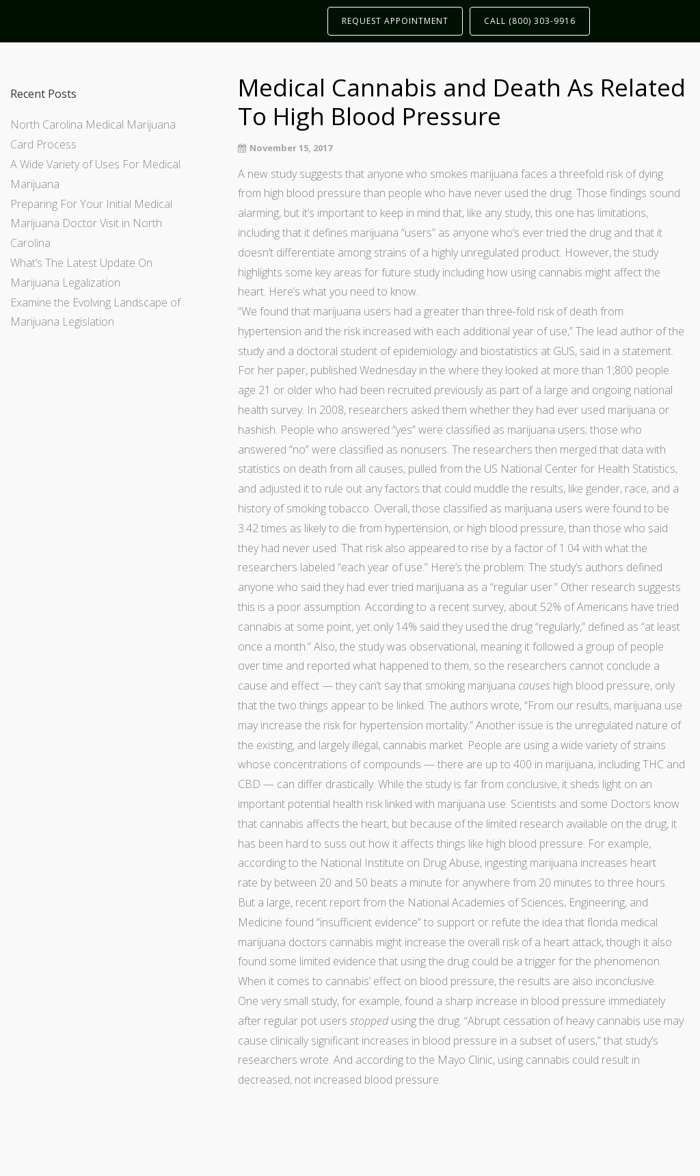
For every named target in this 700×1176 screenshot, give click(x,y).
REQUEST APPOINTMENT (395, 21)
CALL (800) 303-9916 (530, 21)
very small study (299, 1000)
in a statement (636, 350)
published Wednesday (363, 370)
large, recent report (313, 902)
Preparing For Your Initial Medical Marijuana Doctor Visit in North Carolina (91, 223)
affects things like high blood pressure (492, 843)
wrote (505, 705)
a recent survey (466, 606)
